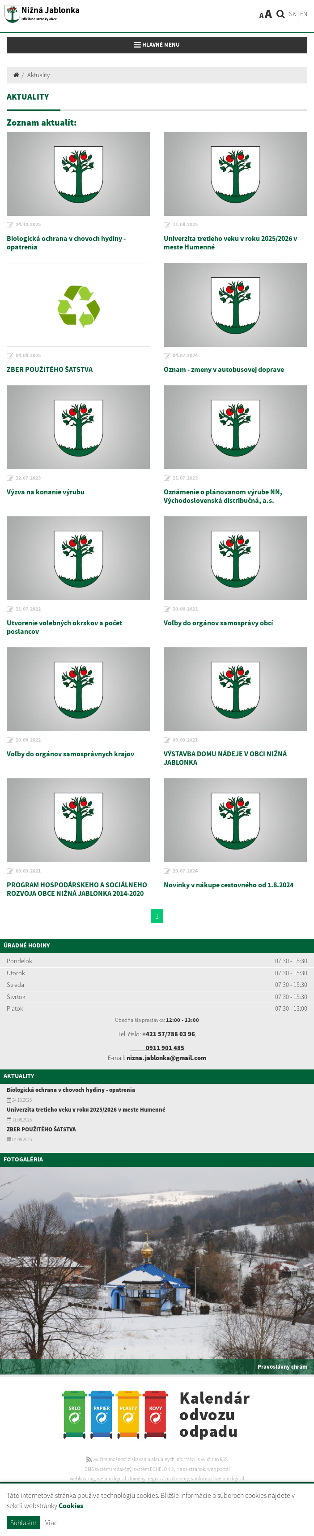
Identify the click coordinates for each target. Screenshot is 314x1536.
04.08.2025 (28, 355)
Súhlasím (23, 1522)
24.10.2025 (28, 224)
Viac (51, 1522)
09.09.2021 (185, 740)
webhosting (82, 1478)
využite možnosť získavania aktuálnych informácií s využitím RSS (157, 1459)
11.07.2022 (28, 609)
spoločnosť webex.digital (217, 1478)
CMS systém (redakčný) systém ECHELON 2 (129, 1469)
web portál (218, 1469)
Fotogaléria (23, 1159)
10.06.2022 (185, 609)
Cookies (71, 1506)
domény (136, 1478)
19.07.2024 (185, 871)
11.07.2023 (185, 478)
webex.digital (111, 1478)
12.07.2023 (28, 478)
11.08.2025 (185, 224)
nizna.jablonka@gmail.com (166, 1058)
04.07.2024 (185, 355)
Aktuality (38, 75)
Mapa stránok (190, 1469)
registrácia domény (168, 1478)
